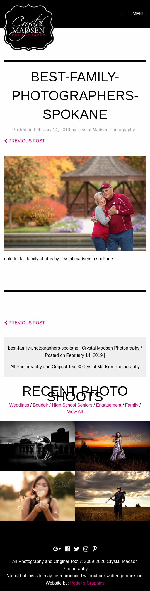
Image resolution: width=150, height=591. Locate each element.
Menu (139, 13)
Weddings (19, 405)
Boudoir (40, 405)
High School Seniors (72, 405)
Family (131, 405)
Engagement (108, 405)
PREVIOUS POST (24, 141)
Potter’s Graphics (87, 583)
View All (75, 411)
